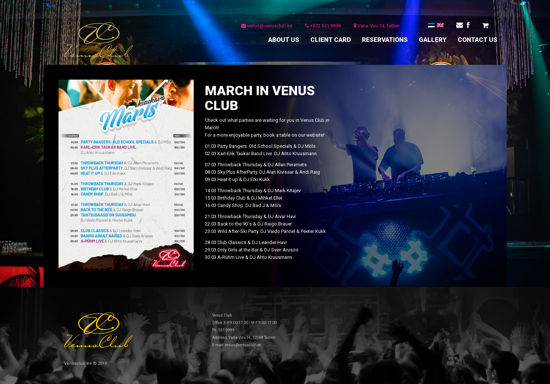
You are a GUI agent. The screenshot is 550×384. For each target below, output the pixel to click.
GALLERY (433, 39)
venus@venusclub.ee (266, 26)
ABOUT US (283, 39)
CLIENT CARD (330, 39)
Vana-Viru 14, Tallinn (377, 26)
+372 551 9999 (323, 26)
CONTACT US (477, 39)
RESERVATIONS (385, 39)
